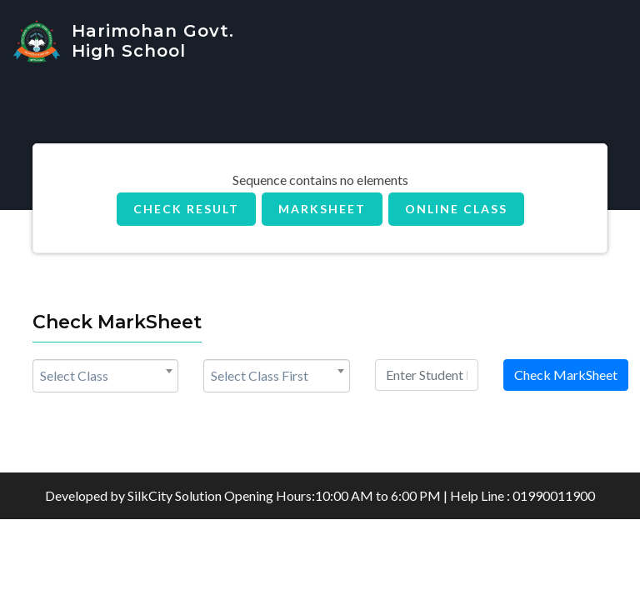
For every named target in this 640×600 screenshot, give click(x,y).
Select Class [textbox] (74, 375)
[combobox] (105, 375)
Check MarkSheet (566, 374)
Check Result (186, 209)
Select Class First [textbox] (259, 375)
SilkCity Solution (175, 495)
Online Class (456, 209)
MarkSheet (322, 209)
